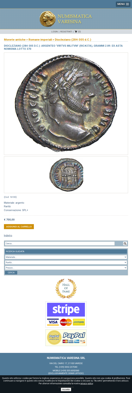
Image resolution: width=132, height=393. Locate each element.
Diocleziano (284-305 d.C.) (73, 39)
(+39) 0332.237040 (68, 367)
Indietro (8, 235)
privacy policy (86, 383)
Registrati (66, 31)
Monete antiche (15, 39)
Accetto (66, 389)
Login (54, 31)
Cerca (11, 272)
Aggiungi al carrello (19, 226)
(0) (79, 31)
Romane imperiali (40, 39)
